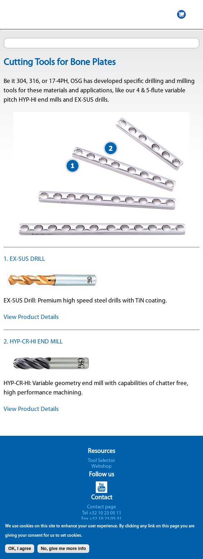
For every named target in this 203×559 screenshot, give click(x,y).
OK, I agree (19, 551)
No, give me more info (63, 551)
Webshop (101, 466)
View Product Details (31, 317)
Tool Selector (101, 460)
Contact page (101, 507)
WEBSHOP (181, 14)
